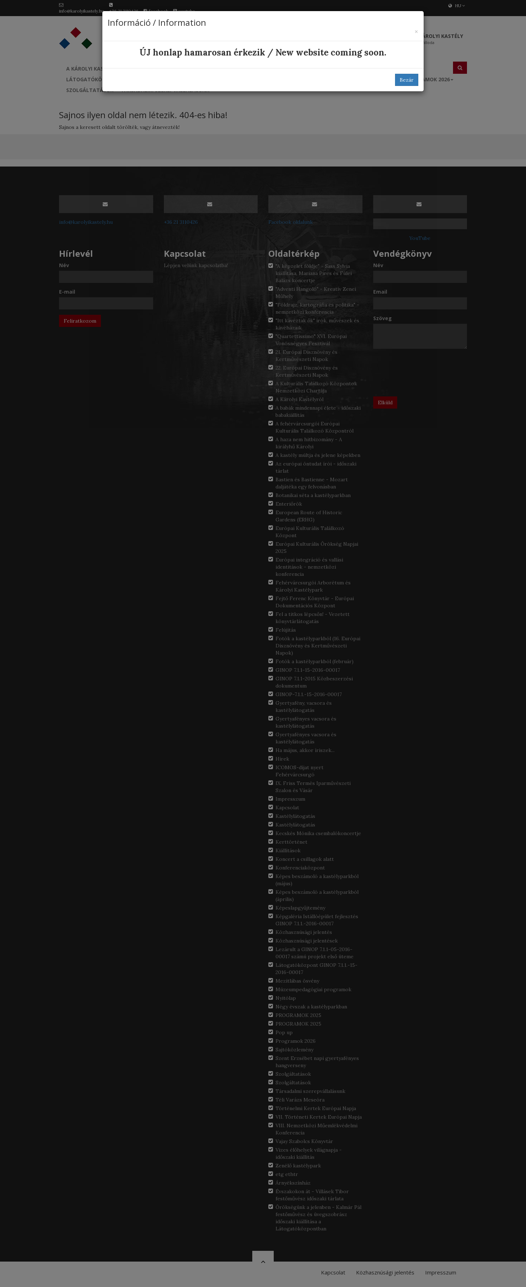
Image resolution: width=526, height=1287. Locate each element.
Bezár (407, 80)
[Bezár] (416, 31)
